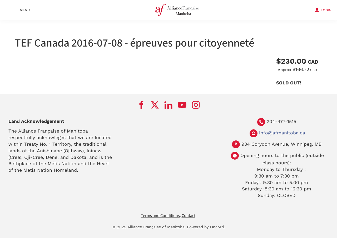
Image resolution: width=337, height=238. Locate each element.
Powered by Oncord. (206, 227)
